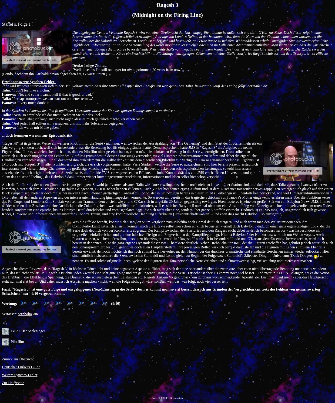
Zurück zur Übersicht (18, 359)
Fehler (32, 375)
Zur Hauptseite (13, 383)
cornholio (25, 314)
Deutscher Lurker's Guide (21, 367)
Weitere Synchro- (15, 375)
